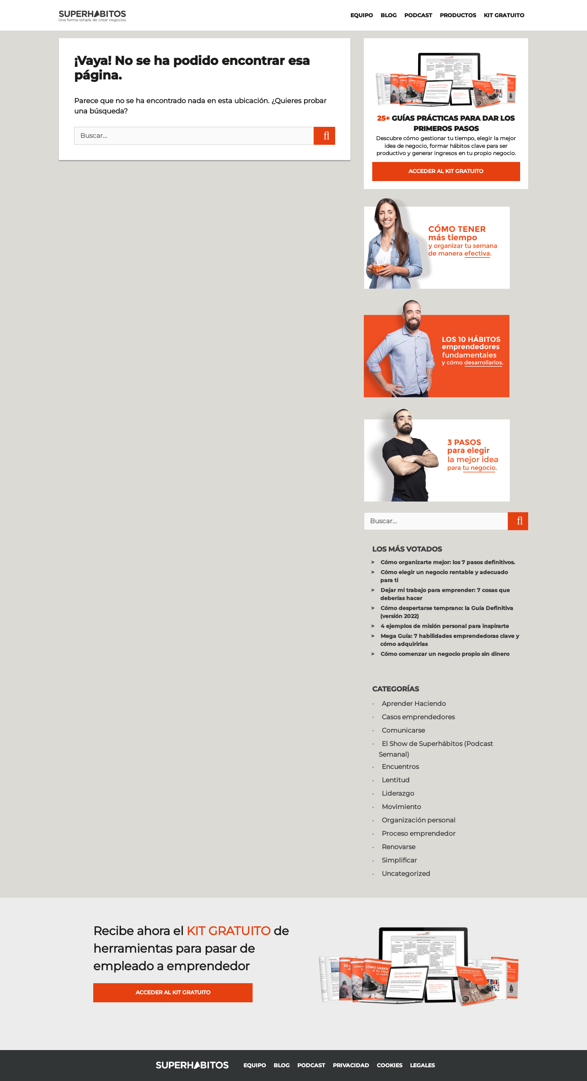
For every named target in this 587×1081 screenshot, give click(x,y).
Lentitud (396, 780)
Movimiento (401, 807)
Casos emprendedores (418, 717)
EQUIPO (361, 15)
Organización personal (419, 820)
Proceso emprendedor (419, 833)
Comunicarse (403, 730)
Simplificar (399, 860)
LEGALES (422, 1065)
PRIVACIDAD (351, 1065)
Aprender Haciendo (414, 703)
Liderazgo (398, 793)
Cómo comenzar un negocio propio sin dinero (445, 654)
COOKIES (389, 1065)
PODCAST (418, 15)
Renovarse (398, 847)
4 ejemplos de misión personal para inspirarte (445, 626)
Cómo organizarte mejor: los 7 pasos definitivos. (448, 562)
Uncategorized (406, 873)
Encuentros (400, 766)
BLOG (389, 15)
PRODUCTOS (458, 15)
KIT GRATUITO (504, 15)
